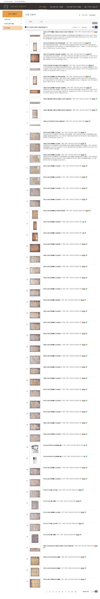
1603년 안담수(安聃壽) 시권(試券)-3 (52, 244)
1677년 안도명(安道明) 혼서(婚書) (51, 568)
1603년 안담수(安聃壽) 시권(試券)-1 (52, 222)
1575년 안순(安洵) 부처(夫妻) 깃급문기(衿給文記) (55, 65)
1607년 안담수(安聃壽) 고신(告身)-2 (52, 400)
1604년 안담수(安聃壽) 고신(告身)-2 (52, 266)
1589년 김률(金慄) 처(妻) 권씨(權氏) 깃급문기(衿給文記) (57, 99)
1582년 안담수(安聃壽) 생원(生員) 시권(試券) (54, 88)
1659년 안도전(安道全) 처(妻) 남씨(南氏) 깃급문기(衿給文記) (58, 546)
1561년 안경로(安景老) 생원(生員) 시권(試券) (54, 54)
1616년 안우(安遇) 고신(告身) (50, 490)
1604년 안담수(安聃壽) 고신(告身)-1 (52, 255)
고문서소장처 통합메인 (19, 1)
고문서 (29, 22)
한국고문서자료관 (8, 1)
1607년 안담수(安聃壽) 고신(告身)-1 (52, 389)
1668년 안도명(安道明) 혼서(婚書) (51, 557)
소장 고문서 (42, 7)
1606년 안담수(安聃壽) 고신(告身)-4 (52, 378)
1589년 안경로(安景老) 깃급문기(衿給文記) (54, 121)
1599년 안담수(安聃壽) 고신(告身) (51, 155)
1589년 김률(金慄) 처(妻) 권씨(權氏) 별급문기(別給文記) (57, 110)
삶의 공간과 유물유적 (90, 7)
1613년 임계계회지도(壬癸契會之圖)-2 (53, 456)
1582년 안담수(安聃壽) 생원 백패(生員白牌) (54, 76)
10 (75, 592)
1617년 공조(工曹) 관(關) (49, 501)
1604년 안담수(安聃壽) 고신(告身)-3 (52, 277)
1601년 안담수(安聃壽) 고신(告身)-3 (52, 188)
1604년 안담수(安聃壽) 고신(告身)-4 (52, 289)
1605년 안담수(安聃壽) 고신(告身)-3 (52, 333)
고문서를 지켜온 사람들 (73, 7)
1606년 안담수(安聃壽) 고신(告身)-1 (52, 345)
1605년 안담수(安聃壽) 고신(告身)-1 (52, 311)
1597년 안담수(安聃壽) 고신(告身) (51, 132)
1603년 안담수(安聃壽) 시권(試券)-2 (52, 233)
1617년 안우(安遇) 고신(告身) (50, 523)
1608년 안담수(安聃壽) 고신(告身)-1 (52, 423)
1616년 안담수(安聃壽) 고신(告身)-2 (52, 479)
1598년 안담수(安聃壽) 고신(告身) (51, 143)
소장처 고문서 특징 (9, 24)
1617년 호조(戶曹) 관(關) (49, 534)
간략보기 (93, 27)
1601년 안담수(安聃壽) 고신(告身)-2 (52, 177)
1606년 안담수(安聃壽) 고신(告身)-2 (52, 356)
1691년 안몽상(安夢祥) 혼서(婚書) (51, 579)
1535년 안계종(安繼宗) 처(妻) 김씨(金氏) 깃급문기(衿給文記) (58, 32)
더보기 (94, 23)
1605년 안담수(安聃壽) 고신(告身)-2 (52, 322)
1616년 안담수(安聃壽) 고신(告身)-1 (52, 467)
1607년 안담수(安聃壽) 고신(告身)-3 (52, 412)
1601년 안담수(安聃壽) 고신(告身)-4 (52, 199)
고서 (41, 22)
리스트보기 (96, 27)
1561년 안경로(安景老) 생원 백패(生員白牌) (54, 43)
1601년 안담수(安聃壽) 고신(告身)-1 (52, 166)
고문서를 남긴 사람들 (56, 7)
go (96, 591)
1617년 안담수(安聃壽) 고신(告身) (51, 512)
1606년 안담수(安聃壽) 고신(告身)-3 (52, 367)
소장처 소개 (7, 19)
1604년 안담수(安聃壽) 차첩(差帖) (51, 300)
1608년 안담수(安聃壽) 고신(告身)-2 (52, 434)
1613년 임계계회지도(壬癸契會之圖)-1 (53, 445)
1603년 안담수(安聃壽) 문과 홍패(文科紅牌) (54, 210)
